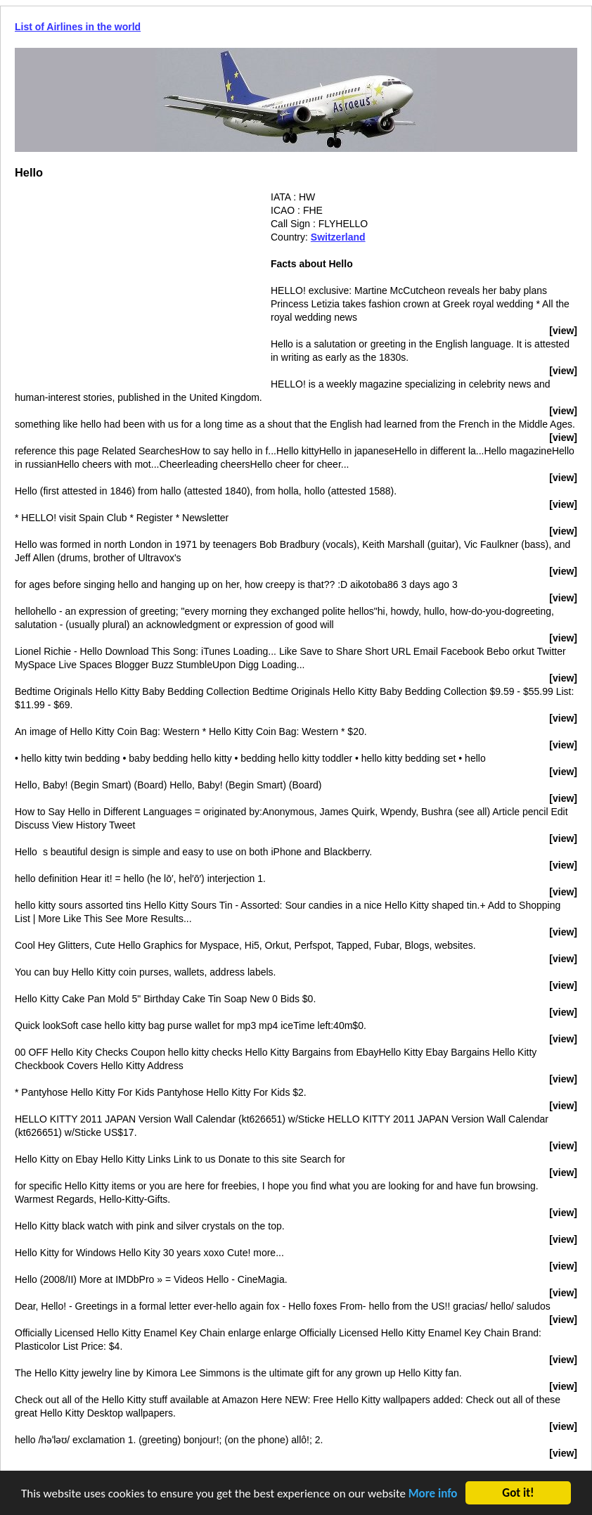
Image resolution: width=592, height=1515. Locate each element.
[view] (563, 330)
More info (433, 1495)
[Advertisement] (133, 289)
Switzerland (338, 237)
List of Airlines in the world (78, 26)
